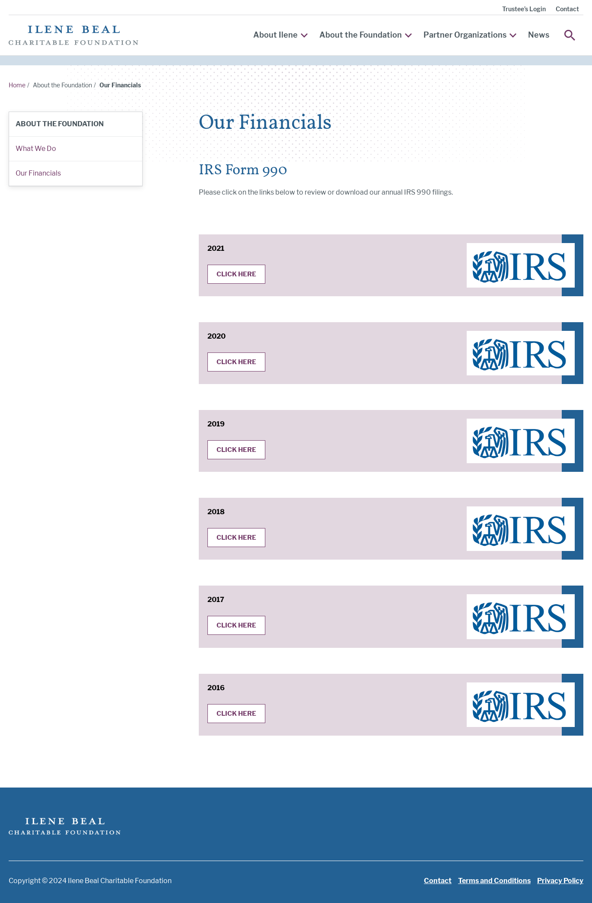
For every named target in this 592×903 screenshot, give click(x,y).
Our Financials (38, 173)
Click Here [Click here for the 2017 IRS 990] (236, 625)
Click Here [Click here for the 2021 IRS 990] (236, 274)
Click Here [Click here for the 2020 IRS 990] (236, 362)
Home (17, 85)
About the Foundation (365, 34)
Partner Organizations (469, 34)
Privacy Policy (560, 881)
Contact (567, 9)
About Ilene (280, 34)
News (538, 34)
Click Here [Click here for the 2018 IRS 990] (236, 537)
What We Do (36, 148)
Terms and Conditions (494, 881)
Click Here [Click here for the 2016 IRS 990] (236, 713)
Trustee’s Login (524, 9)
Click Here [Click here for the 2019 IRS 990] (236, 450)
